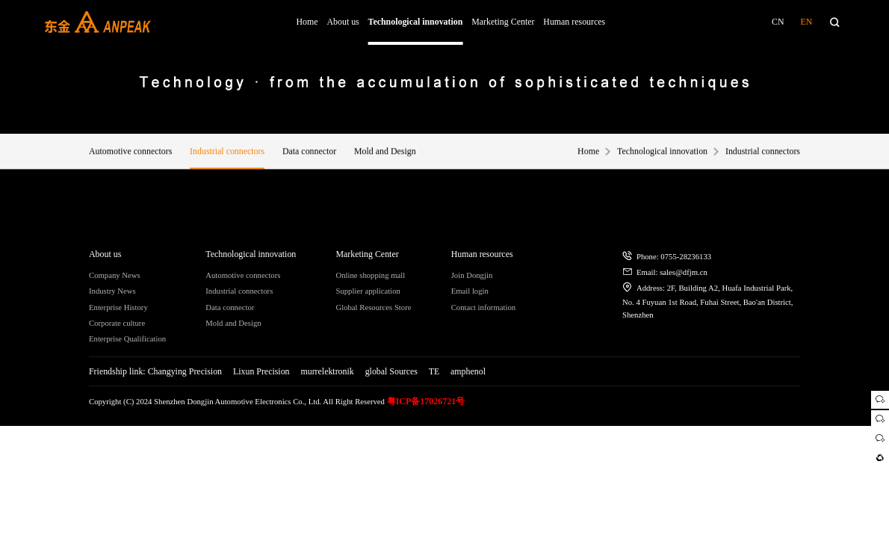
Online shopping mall (370, 274)
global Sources (391, 371)
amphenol (468, 371)
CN (778, 21)
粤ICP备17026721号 (426, 401)
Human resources (574, 21)
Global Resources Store (373, 307)
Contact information (483, 307)
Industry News (112, 290)
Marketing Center (502, 21)
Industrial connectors (227, 153)
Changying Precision (185, 371)
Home (307, 21)
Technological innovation (415, 21)
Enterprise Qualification (127, 338)
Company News (114, 274)
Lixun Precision (261, 371)
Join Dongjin (472, 274)
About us (342, 21)
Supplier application (367, 290)
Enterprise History (118, 307)
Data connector (309, 153)
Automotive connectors (130, 153)
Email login (470, 290)
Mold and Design (385, 153)
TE (434, 371)
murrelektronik (326, 371)
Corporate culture (117, 322)
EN (806, 21)
